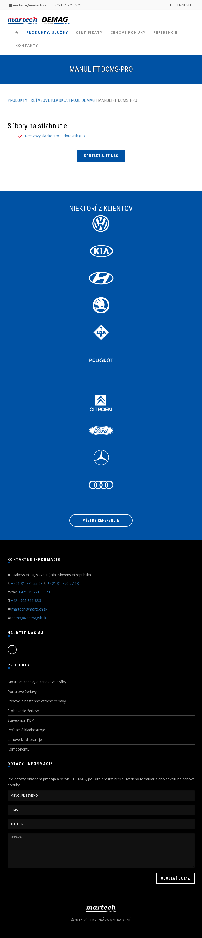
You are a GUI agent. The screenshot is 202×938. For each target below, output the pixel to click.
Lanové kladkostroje (25, 739)
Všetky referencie (101, 520)
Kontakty (26, 45)
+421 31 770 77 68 (63, 583)
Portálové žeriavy (22, 691)
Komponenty (18, 749)
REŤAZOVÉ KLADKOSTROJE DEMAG (63, 100)
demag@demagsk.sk (28, 617)
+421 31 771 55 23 (67, 5)
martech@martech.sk (28, 5)
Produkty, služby (47, 32)
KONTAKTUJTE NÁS (101, 156)
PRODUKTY (17, 100)
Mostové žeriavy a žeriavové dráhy (37, 681)
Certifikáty (89, 32)
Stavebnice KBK (21, 720)
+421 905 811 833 (26, 600)
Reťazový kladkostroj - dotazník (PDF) (57, 135)
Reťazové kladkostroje (26, 729)
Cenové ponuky (128, 32)
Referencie (165, 32)
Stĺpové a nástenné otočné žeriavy (37, 701)
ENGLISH (184, 5)
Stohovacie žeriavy (23, 710)
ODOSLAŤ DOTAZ (175, 878)
